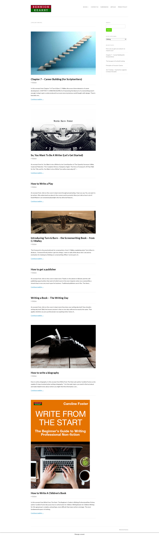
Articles (113, 7)
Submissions (104, 7)
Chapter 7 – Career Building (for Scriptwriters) (56, 79)
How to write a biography (45, 372)
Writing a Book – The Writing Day (49, 297)
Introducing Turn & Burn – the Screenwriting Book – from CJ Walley (63, 239)
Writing (34, 82)
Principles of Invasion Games (114, 65)
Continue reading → (37, 99)
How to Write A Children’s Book (48, 493)
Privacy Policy (122, 7)
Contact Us (94, 7)
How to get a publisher (43, 269)
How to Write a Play (42, 183)
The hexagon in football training (115, 61)
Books (85, 7)
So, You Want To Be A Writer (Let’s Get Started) (57, 155)
